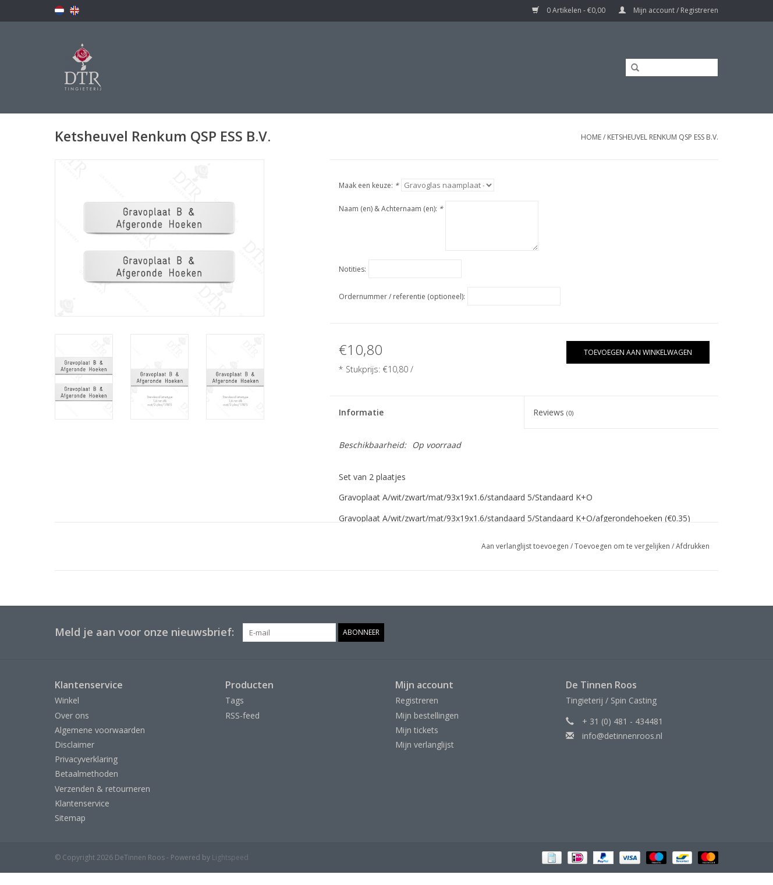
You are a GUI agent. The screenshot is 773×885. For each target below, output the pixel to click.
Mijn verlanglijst (424, 744)
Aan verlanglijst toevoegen (525, 546)
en (74, 10)
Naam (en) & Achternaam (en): (391, 209)
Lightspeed (230, 857)
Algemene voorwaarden (100, 729)
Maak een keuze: (369, 185)
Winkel (67, 700)
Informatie (361, 412)
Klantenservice (82, 803)
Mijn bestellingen (427, 715)
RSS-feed (242, 715)
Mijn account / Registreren (668, 10)
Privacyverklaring (86, 759)
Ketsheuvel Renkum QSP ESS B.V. (662, 137)
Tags (234, 700)
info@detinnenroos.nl (622, 735)
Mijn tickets (416, 729)
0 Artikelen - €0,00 (569, 10)
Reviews (553, 412)
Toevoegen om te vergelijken (623, 546)
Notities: (352, 269)
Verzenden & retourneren (102, 788)
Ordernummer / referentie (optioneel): (402, 296)
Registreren (416, 700)
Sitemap (70, 817)
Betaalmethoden (86, 773)
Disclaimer (74, 744)
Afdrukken (693, 546)
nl (59, 10)
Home (591, 137)
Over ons (72, 715)
